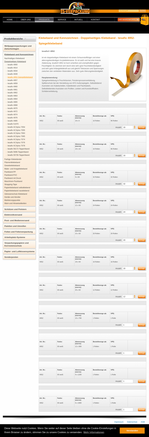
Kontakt (95, 19)
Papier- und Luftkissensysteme (19, 251)
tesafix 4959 (12, 83)
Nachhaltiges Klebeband (14, 58)
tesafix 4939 (12, 74)
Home (10, 19)
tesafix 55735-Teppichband (19, 155)
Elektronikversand (13, 215)
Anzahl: (119, 127)
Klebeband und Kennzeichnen (19, 54)
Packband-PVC (10, 175)
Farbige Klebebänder (13, 159)
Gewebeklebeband (12, 165)
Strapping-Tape (10, 184)
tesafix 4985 (12, 121)
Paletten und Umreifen (15, 226)
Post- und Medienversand (16, 220)
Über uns (26, 19)
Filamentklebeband (12, 162)
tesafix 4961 (12, 90)
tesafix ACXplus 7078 (16, 146)
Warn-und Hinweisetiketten (15, 203)
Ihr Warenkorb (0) (128, 19)
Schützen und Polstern (15, 209)
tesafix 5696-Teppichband (18, 152)
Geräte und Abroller (12, 197)
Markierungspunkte (12, 200)
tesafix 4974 (12, 115)
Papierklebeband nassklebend (16, 191)
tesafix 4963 (12, 96)
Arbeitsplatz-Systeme (14, 237)
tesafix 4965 (12, 102)
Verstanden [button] (132, 430)
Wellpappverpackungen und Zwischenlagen (18, 47)
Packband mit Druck (12, 178)
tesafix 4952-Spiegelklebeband (20, 77)
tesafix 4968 (12, 105)
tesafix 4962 (12, 93)
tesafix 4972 (12, 111)
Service (62, 19)
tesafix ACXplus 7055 (16, 130)
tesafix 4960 (12, 87)
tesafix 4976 (12, 118)
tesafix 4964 (12, 99)
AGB (143, 422)
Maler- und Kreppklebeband (15, 169)
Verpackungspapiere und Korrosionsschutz (16, 244)
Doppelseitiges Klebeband (15, 61)
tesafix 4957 (12, 80)
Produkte (44, 19)
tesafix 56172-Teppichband (19, 149)
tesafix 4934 (12, 71)
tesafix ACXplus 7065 (16, 136)
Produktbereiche (13, 38)
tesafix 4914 (12, 68)
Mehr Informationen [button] (93, 432)
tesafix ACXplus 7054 (16, 127)
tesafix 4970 (12, 108)
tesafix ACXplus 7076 (16, 143)
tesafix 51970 (13, 124)
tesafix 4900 (12, 65)
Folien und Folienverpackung (18, 232)
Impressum (118, 422)
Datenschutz (132, 422)
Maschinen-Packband (13, 181)
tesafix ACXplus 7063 (16, 133)
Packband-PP (10, 172)
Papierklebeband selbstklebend (17, 188)
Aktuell (78, 19)
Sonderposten (11, 257)
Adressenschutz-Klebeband (15, 194)
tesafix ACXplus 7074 (16, 139)
